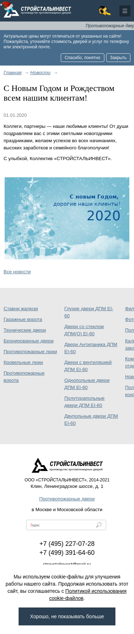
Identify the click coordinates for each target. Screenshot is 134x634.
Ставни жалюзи (21, 308)
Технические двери (25, 330)
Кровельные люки (23, 362)
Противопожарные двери (67, 498)
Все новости (17, 271)
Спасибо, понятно (82, 57)
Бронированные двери (29, 341)
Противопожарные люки (30, 351)
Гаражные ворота (23, 319)
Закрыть (118, 57)
